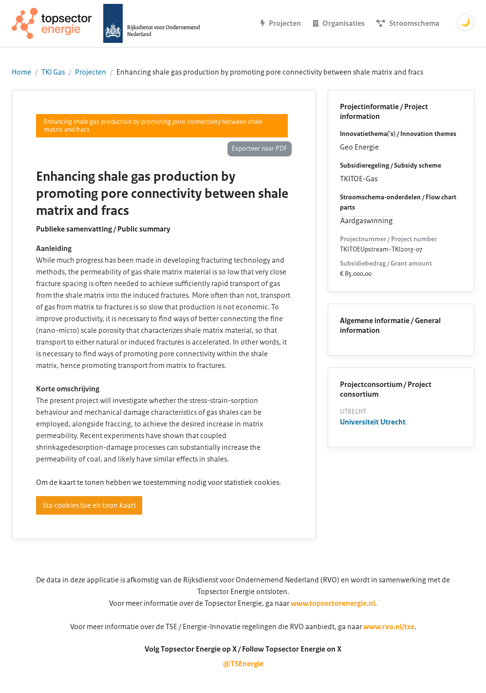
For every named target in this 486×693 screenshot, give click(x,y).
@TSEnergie (243, 664)
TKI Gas (53, 72)
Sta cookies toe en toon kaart (89, 505)
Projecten (90, 72)
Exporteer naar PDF (259, 148)
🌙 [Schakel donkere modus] (465, 22)
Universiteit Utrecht (373, 422)
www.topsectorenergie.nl (333, 603)
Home (21, 72)
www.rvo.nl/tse (388, 627)
